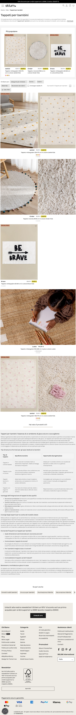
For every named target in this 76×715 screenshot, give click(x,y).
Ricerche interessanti (46, 635)
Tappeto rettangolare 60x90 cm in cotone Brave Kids (17, 283)
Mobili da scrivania (26, 659)
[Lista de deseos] (73, 5)
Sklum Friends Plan (45, 648)
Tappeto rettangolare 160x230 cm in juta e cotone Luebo (38, 349)
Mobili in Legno (44, 633)
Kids (7, 10)
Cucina (22, 656)
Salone (22, 642)
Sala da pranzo (25, 645)
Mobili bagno (24, 651)
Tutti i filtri (6, 90)
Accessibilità (43, 638)
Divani (22, 639)
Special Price (43, 654)
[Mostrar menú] (3, 5)
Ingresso (23, 653)
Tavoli (22, 634)
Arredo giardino (44, 630)
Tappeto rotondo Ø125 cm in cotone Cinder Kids (38, 219)
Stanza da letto (25, 648)
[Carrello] (70, 5)
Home (3, 10)
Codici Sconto (44, 651)
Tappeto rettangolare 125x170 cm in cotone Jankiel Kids (38, 152)
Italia (61, 659)
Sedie (22, 631)
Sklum (6, 634)
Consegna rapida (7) (36, 85)
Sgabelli (23, 637)
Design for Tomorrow (9, 659)
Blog (3, 637)
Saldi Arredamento (45, 656)
